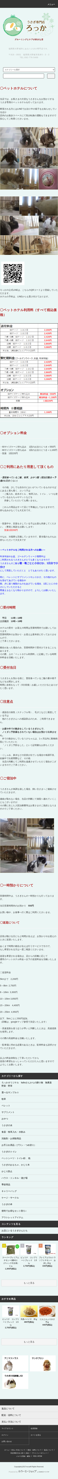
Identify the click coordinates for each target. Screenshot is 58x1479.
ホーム (6, 1450)
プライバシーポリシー (39, 1453)
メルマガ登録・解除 (23, 1456)
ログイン (5, 1435)
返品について (48, 1450)
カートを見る (36, 1435)
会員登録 (34, 1428)
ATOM (40, 1456)
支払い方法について (18, 1450)
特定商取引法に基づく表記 (20, 1453)
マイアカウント (7, 1428)
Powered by (29, 1472)
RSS (35, 1456)
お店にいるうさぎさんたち (15, 1230)
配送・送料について (35, 1450)
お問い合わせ (7, 1441)
